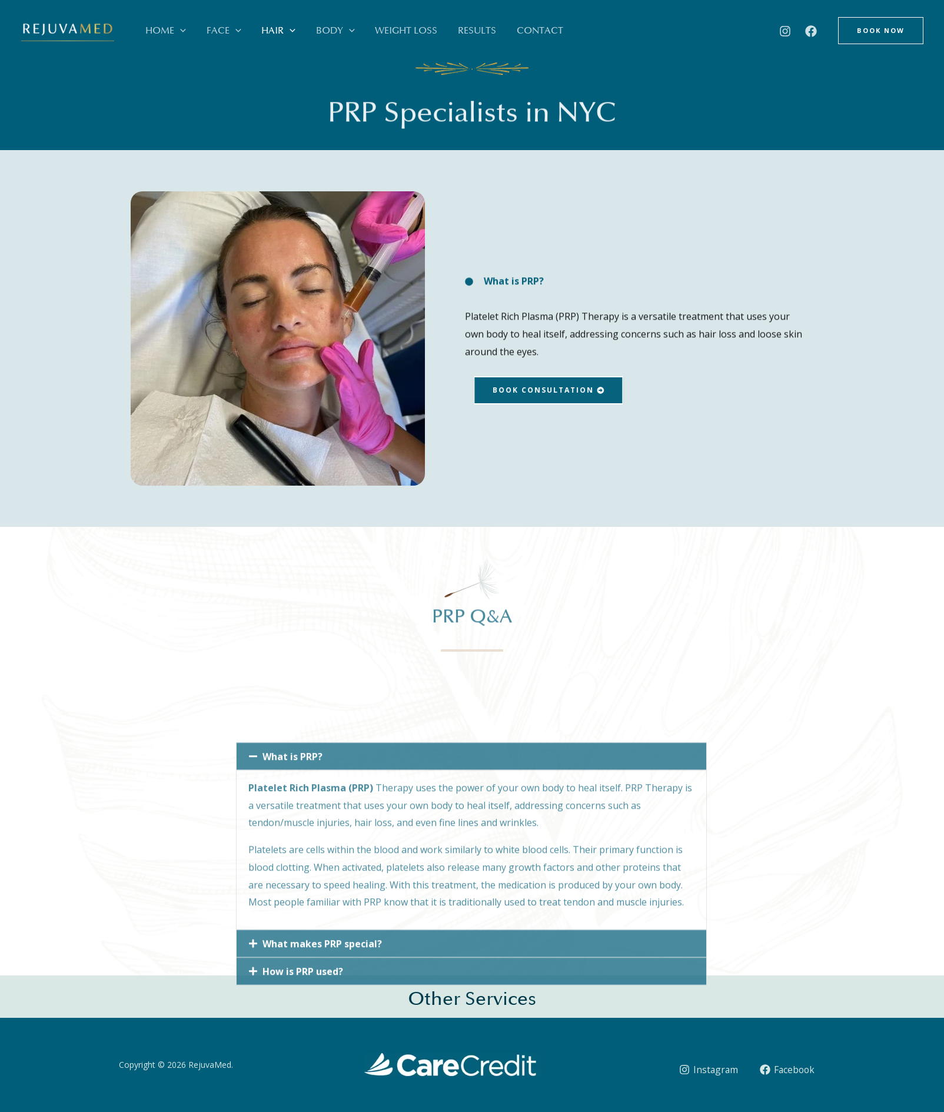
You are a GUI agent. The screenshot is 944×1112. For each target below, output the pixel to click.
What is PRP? (292, 864)
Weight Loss (378, 30)
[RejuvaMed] (67, 34)
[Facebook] (811, 31)
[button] (177, 30)
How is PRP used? (302, 1079)
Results (442, 30)
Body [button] (313, 30)
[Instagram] (785, 31)
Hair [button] (263, 30)
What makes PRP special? (322, 1051)
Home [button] (162, 30)
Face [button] (214, 30)
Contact (499, 30)
